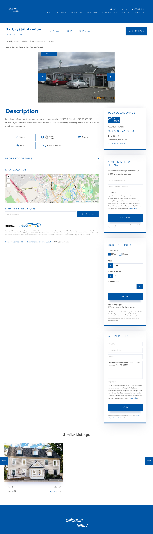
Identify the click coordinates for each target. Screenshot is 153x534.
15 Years (124, 254)
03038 (48, 242)
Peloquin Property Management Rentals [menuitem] (77, 13)
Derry (41, 242)
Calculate (125, 296)
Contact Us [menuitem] (138, 13)
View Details (54, 492)
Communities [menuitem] (108, 13)
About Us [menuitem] (124, 13)
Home (7, 242)
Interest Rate (113, 282)
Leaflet (78, 201)
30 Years (113, 254)
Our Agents (121, 143)
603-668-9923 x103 (121, 131)
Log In (114, 9)
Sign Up (124, 9)
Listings (16, 242)
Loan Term (113, 251)
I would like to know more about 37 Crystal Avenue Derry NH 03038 (125, 370)
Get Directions (88, 214)
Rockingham (32, 242)
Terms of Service (117, 418)
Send (125, 407)
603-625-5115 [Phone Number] (138, 9)
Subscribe (125, 218)
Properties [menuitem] (46, 13)
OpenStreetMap (86, 201)
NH (22, 242)
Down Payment (114, 271)
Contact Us (112, 143)
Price (110, 261)
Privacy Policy (133, 208)
